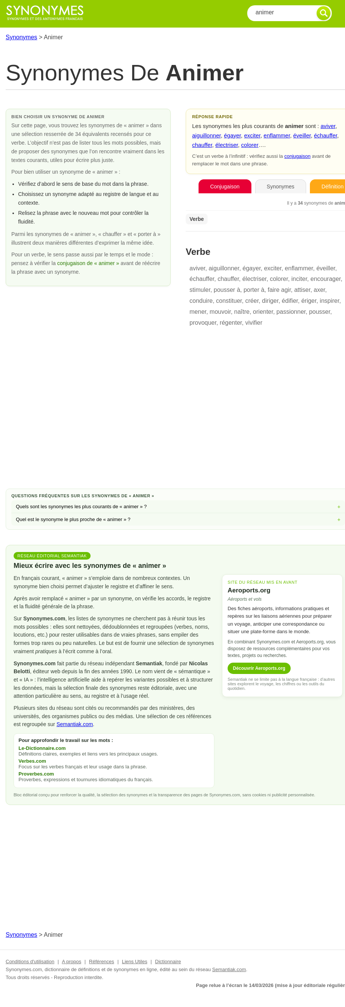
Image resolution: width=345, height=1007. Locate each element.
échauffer (325, 135)
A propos (71, 961)
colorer (250, 145)
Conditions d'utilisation (30, 961)
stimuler (199, 290)
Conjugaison (225, 187)
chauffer (202, 145)
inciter (299, 279)
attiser (302, 290)
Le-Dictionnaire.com (42, 748)
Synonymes (21, 37)
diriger (270, 301)
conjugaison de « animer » (88, 263)
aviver (327, 126)
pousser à (227, 290)
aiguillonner (206, 135)
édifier (290, 301)
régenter (231, 322)
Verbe (196, 219)
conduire (201, 301)
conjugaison (297, 156)
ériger (308, 301)
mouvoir (220, 311)
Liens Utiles (134, 961)
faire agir (279, 290)
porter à (253, 290)
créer (252, 301)
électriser (226, 145)
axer (319, 290)
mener (197, 311)
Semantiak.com (75, 724)
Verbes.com (32, 761)
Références (101, 961)
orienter (263, 311)
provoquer (202, 322)
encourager (326, 279)
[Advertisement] (178, 422)
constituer (229, 301)
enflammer (276, 135)
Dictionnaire (168, 961)
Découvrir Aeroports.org (259, 668)
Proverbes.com (36, 774)
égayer (232, 135)
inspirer (329, 301)
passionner (290, 311)
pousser (319, 311)
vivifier (253, 322)
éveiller (302, 135)
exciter (252, 135)
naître (242, 311)
